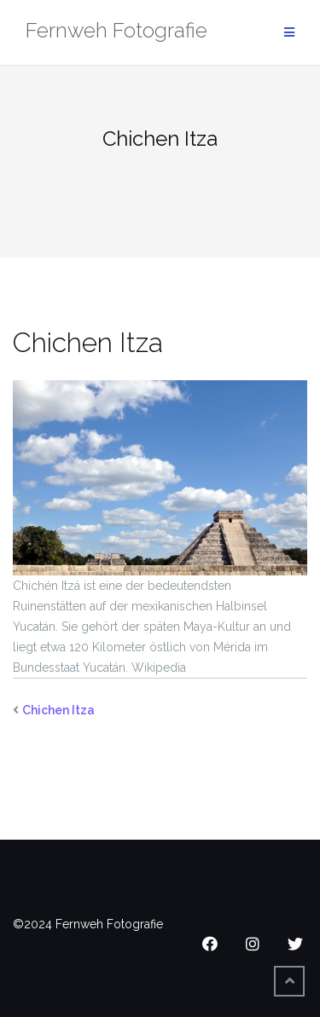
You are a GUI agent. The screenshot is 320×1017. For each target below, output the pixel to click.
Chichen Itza (58, 710)
